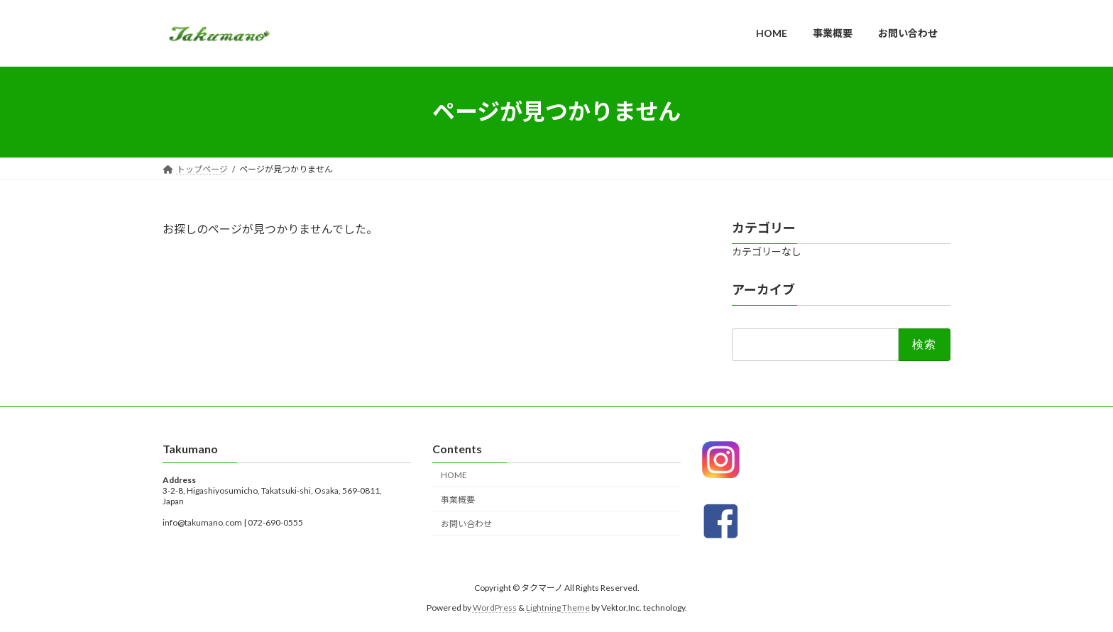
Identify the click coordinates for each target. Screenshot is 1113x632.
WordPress (495, 607)
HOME (454, 474)
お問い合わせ (466, 524)
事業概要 (458, 499)
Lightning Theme (558, 607)
